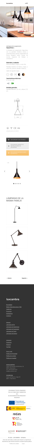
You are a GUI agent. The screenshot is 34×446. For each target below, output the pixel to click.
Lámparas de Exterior (11, 333)
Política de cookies (11, 356)
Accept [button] (23, 443)
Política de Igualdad (11, 358)
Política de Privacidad (11, 353)
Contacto (8, 315)
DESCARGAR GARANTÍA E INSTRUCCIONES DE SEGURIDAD (16, 146)
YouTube (8, 347)
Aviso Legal (9, 351)
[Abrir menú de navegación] (26, 3)
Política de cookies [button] (14, 443)
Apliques (8, 322)
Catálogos (9, 309)
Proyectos (9, 311)
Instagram (8, 340)
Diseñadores (9, 313)
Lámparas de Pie (10, 324)
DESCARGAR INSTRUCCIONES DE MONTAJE (17, 153)
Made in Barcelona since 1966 (13, 307)
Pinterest (8, 344)
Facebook (9, 342)
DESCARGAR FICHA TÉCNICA (16, 139)
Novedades (9, 304)
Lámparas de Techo (11, 331)
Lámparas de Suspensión (12, 329)
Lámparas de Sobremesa (12, 327)
